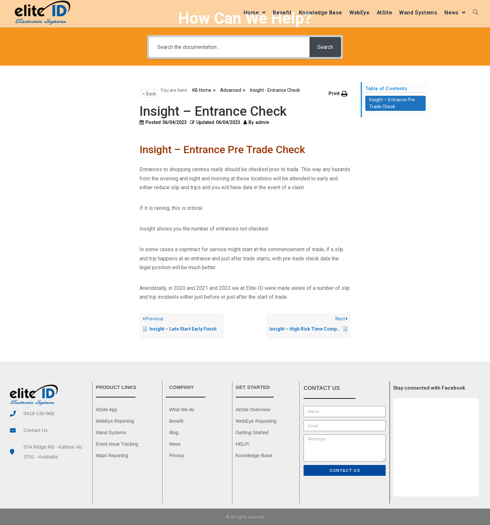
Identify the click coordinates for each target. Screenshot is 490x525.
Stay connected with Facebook (429, 388)
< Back (149, 93)
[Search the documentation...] (229, 47)
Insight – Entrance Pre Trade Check (392, 103)
